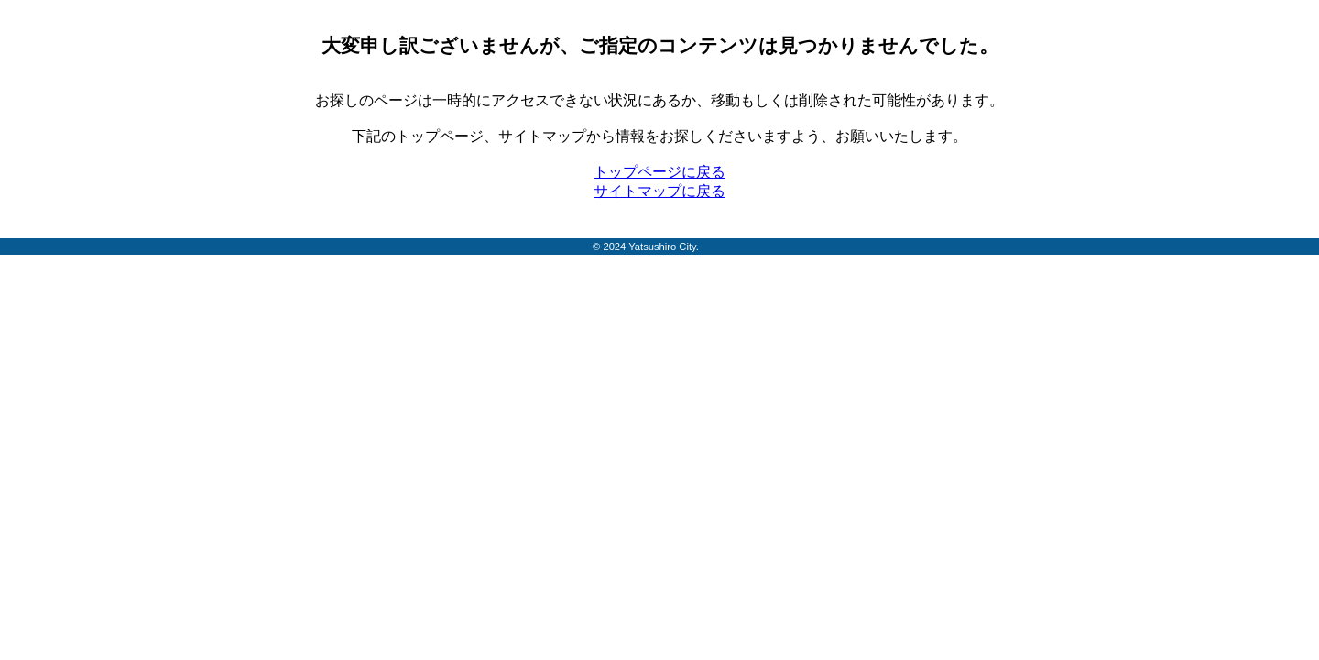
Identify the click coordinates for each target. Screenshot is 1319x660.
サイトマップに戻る (659, 191)
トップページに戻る (659, 172)
